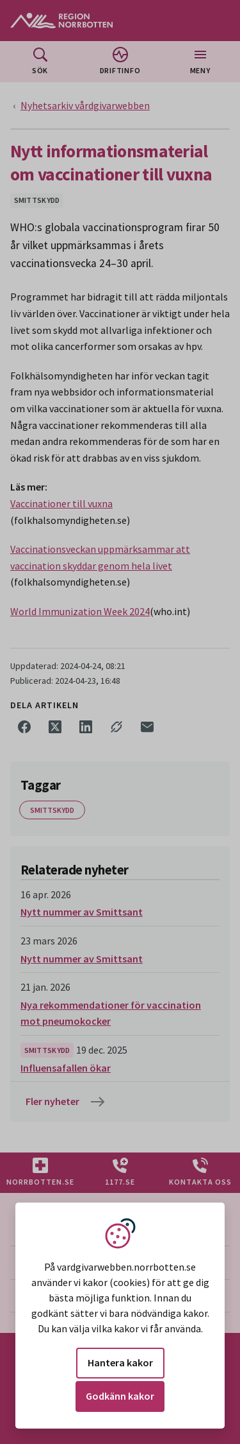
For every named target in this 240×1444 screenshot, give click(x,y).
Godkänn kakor (120, 1395)
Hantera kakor (120, 1362)
